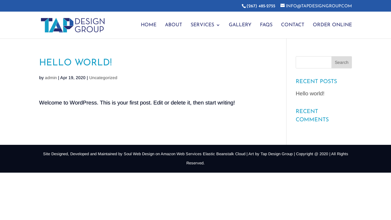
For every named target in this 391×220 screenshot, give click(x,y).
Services (202, 25)
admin (51, 77)
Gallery (240, 25)
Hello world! (310, 93)
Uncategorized (103, 77)
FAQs (266, 25)
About (173, 25)
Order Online (332, 25)
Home (148, 25)
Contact (292, 25)
